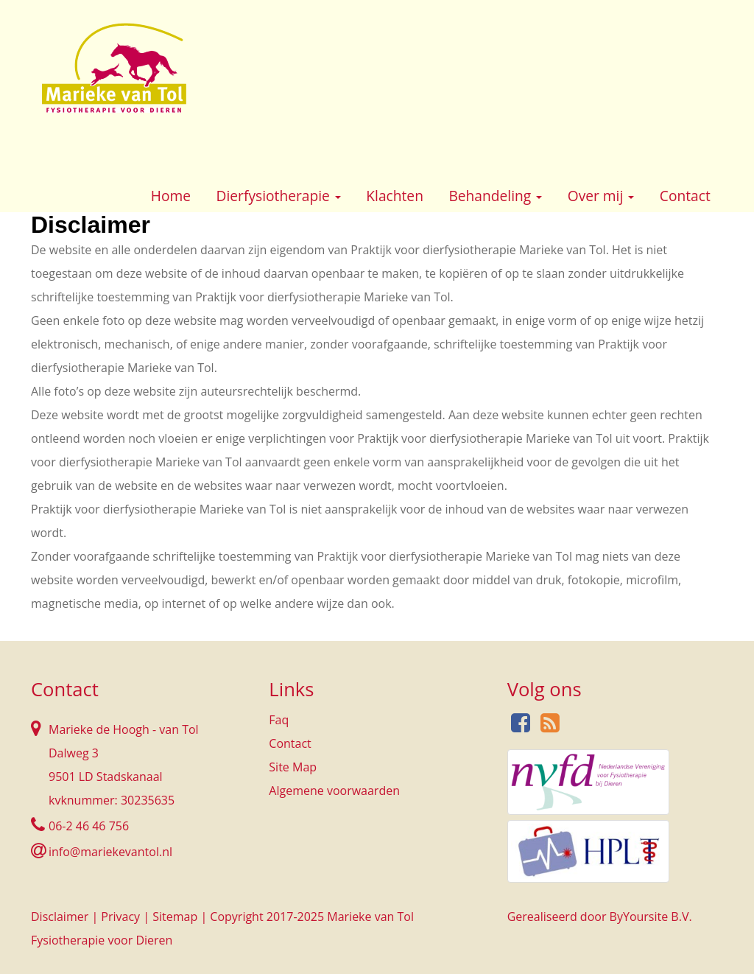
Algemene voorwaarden (334, 790)
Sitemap (174, 916)
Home (171, 196)
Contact (685, 196)
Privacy (120, 916)
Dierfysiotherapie (278, 196)
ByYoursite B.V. (651, 916)
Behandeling (495, 196)
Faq (279, 720)
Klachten (394, 196)
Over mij (601, 196)
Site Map (293, 767)
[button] (338, 197)
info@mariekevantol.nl (110, 852)
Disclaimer (59, 916)
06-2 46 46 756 (89, 826)
